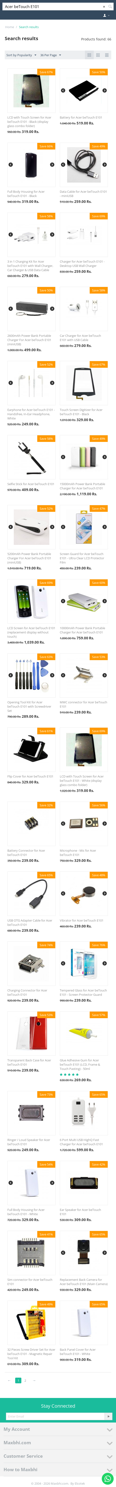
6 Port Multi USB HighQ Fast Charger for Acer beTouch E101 (81, 1142)
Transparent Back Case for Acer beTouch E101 (29, 1062)
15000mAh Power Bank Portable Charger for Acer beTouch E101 (82, 486)
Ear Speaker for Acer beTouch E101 (80, 1212)
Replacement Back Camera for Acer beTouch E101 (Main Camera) (84, 1282)
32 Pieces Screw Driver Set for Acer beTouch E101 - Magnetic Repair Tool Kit (31, 1353)
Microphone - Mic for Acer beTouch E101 (78, 852)
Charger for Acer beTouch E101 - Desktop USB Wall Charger (82, 263)
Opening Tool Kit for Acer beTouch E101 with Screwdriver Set (29, 706)
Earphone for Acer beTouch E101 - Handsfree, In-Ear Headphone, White (31, 414)
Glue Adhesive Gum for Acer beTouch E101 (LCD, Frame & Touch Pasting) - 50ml (80, 1064)
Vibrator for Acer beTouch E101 (81, 920)
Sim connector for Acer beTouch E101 (29, 1282)
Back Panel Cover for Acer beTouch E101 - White (78, 1351)
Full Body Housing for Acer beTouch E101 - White (26, 1212)
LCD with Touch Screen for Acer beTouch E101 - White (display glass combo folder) (82, 780)
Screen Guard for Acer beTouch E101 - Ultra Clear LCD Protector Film (82, 558)
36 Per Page (50, 55)
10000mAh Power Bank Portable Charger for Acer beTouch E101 (82, 630)
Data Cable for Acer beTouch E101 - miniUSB (83, 193)
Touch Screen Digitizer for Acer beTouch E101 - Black (81, 412)
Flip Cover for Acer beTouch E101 (30, 776)
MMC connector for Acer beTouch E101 (83, 704)
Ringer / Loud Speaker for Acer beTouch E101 (28, 1142)
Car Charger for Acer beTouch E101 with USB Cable (80, 337)
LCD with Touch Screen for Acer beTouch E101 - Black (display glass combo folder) (29, 121)
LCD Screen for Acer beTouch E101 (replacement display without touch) (31, 632)
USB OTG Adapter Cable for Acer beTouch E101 (29, 922)
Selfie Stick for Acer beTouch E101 (30, 484)
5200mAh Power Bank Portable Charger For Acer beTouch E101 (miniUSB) (29, 558)
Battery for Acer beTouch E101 (81, 117)
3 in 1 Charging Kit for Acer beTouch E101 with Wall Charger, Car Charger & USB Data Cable (30, 265)
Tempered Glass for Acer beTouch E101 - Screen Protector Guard (83, 992)
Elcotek (80, 1483)
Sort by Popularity (21, 55)
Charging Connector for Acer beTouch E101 (27, 992)
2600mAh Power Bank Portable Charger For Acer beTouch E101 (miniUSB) (29, 339)
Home (9, 27)
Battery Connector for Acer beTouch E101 (26, 852)
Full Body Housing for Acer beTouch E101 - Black (26, 193)
